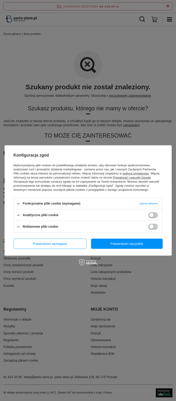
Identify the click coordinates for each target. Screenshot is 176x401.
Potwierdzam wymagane (50, 244)
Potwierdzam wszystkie (126, 244)
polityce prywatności (136, 173)
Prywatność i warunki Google (132, 177)
